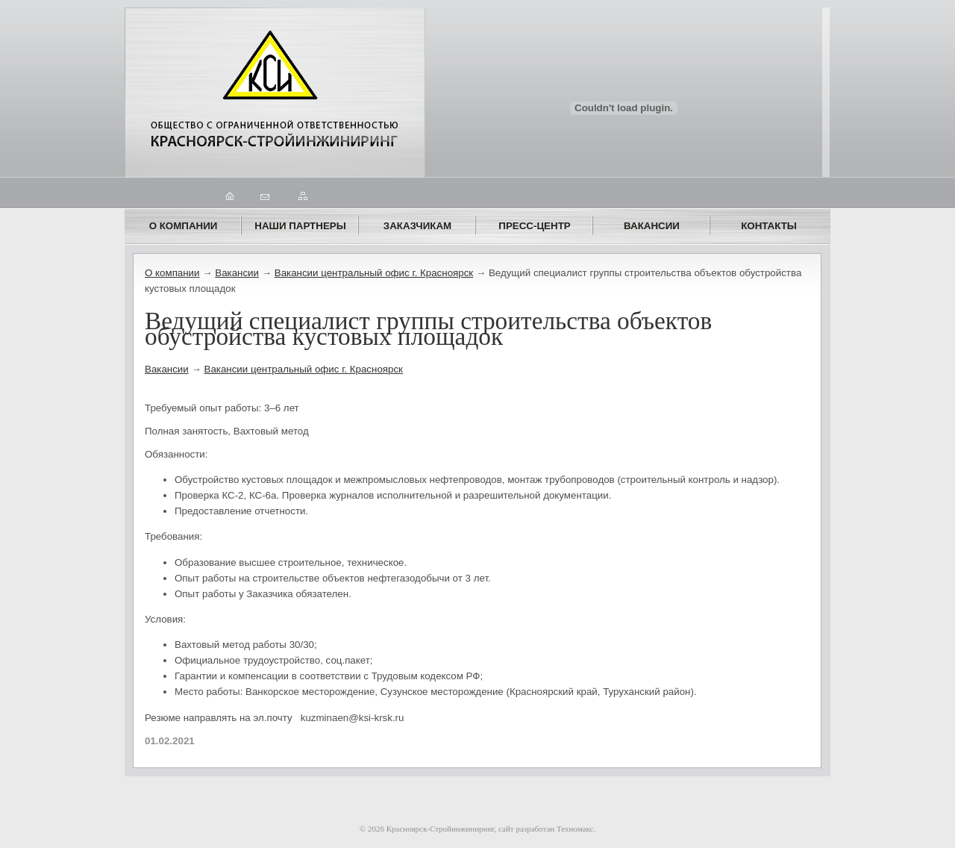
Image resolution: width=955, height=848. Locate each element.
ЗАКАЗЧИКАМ (417, 225)
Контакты (769, 225)
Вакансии (652, 225)
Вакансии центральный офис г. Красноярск (374, 272)
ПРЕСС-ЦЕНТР (534, 225)
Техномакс (575, 828)
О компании (183, 225)
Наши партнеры (299, 225)
